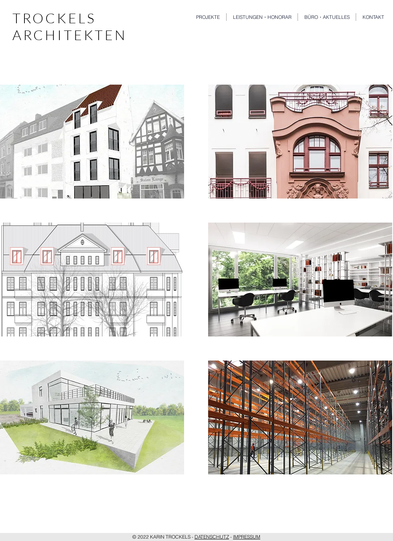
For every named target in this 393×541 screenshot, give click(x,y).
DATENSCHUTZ (211, 537)
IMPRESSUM (246, 537)
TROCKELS (54, 18)
